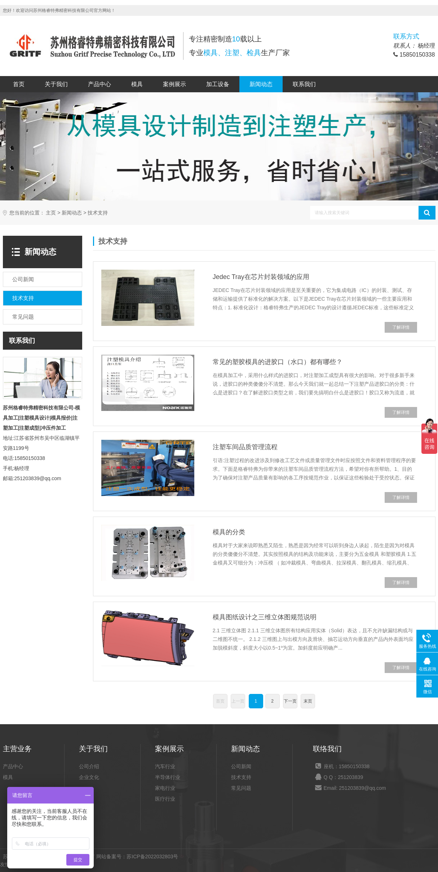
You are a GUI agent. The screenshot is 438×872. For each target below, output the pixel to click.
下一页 (290, 701)
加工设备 (217, 84)
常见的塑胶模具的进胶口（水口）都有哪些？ (277, 362)
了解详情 (401, 327)
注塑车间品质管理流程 (245, 447)
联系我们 (304, 84)
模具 (137, 84)
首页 (19, 84)
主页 (51, 213)
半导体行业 (167, 777)
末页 (308, 701)
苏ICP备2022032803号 (152, 856)
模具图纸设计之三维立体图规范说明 (265, 617)
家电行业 (165, 788)
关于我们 (56, 84)
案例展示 (174, 84)
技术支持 (98, 213)
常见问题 (241, 788)
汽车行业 (165, 766)
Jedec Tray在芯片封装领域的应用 (261, 276)
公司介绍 (89, 766)
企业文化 (89, 777)
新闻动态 (261, 84)
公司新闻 (241, 766)
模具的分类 (229, 532)
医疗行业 (165, 799)
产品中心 (99, 84)
